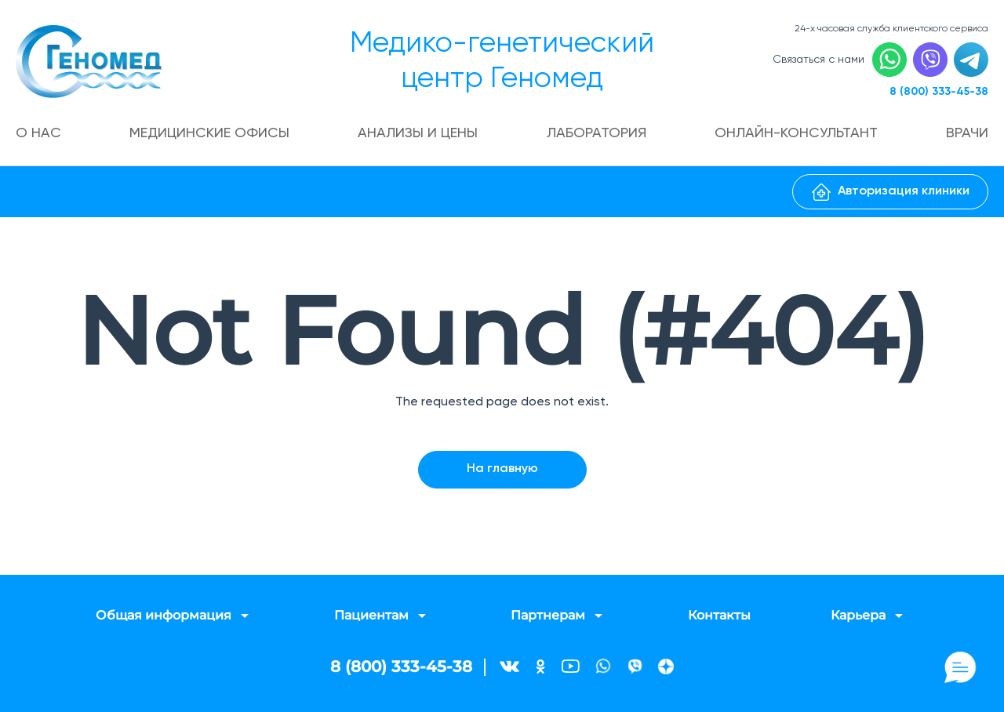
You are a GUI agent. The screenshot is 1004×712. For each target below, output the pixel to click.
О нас (38, 133)
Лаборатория (596, 133)
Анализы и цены (418, 133)
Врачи (967, 133)
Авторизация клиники (890, 192)
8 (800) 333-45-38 (938, 91)
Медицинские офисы (209, 133)
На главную (502, 469)
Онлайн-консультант (796, 133)
